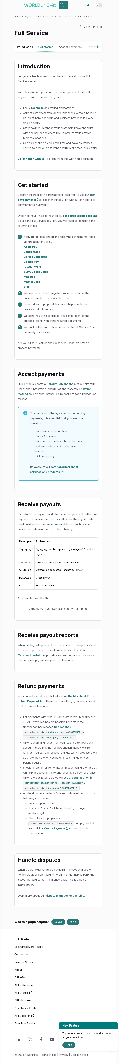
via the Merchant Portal (79, 696)
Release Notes (23, 961)
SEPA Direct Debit (36, 271)
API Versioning (23, 999)
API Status (21, 992)
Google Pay (31, 261)
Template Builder (24, 1022)
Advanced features (66, 16)
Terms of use (48, 1054)
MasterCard (32, 281)
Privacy (63, 1054)
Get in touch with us (31, 158)
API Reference (23, 984)
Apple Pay (30, 246)
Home (17, 16)
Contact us (21, 953)
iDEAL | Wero (32, 266)
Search (88, 5)
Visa (27, 286)
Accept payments (70, 47)
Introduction (25, 47)
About (18, 969)
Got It (69, 1045)
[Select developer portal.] (63, 5)
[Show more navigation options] (96, 47)
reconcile (37, 108)
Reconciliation (49, 524)
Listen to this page (93, 27)
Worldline (32, 1054)
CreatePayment (54, 827)
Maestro (29, 276)
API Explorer (22, 1015)
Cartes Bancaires (35, 256)
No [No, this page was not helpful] (73, 921)
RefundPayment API (31, 701)
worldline (40, 5)
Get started (45, 47)
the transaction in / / (58, 782)
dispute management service (64, 894)
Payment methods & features (38, 16)
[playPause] (80, 26)
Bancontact (32, 251)
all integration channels (60, 384)
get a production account (80, 215)
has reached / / (53, 732)
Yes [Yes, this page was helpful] (58, 921)
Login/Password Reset (28, 946)
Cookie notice (79, 1054)
